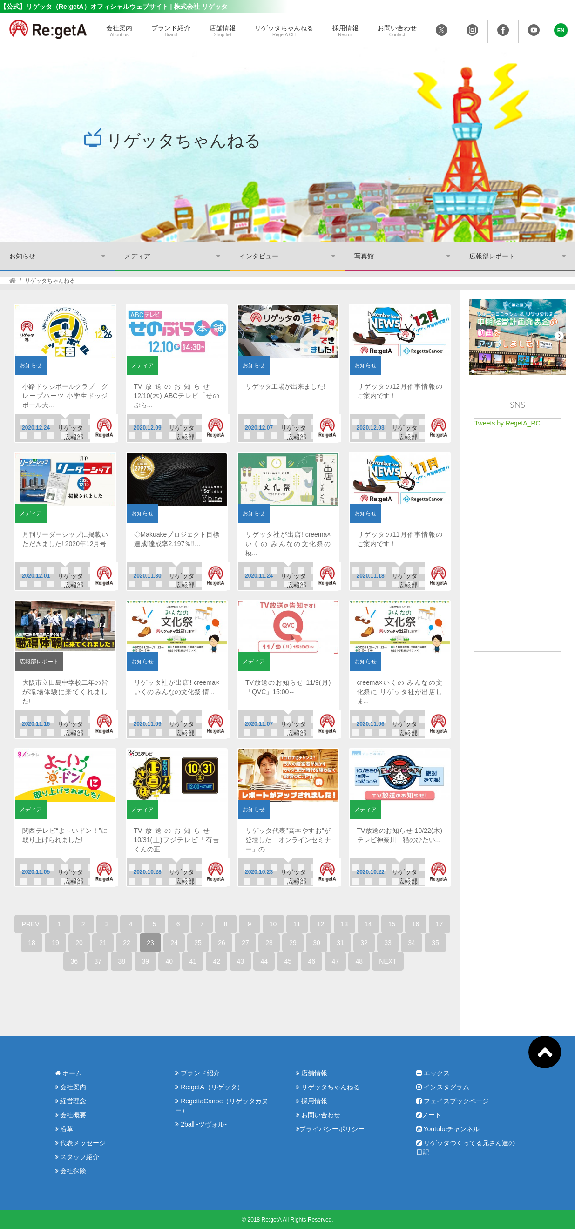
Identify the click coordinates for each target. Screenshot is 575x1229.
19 (55, 942)
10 (273, 924)
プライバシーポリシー (330, 1129)
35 (435, 942)
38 (122, 961)
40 (169, 961)
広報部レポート (492, 256)
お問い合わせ (397, 31)
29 (293, 942)
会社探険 (71, 1171)
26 (221, 942)
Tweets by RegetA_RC (507, 423)
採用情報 (345, 31)
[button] (561, 30)
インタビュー (258, 256)
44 (264, 961)
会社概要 (71, 1115)
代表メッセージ (80, 1143)
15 (392, 924)
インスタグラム (442, 1087)
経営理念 (71, 1101)
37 (98, 961)
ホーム (68, 1073)
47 (335, 961)
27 (245, 942)
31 (340, 942)
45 (288, 961)
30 (316, 942)
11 (297, 924)
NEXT (387, 961)
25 (198, 942)
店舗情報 (223, 31)
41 (193, 961)
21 (103, 942)
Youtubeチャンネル (448, 1129)
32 (364, 942)
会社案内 (119, 31)
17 (439, 924)
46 (312, 961)
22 (126, 942)
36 (74, 961)
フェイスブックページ (452, 1101)
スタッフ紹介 (77, 1157)
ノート (428, 1115)
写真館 (364, 256)
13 (344, 924)
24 (174, 942)
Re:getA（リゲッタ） (209, 1087)
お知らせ (22, 256)
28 (269, 942)
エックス (433, 1073)
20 (79, 942)
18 (31, 942)
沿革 (64, 1129)
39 (145, 961)
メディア (137, 256)
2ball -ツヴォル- (201, 1124)
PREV (30, 924)
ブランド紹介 (170, 31)
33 (388, 942)
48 (359, 961)
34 (411, 942)
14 (368, 924)
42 (217, 961)
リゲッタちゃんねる (284, 31)
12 (321, 924)
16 (415, 924)
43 (240, 961)
